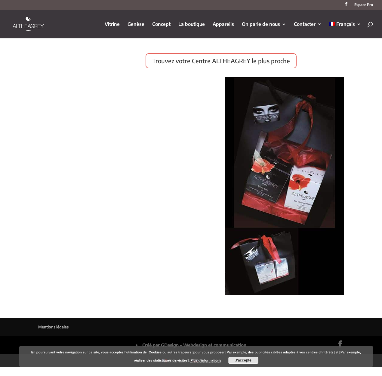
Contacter (305, 24)
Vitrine (112, 24)
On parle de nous (261, 24)
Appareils (223, 24)
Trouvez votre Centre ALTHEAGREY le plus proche (221, 60)
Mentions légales (53, 327)
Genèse (136, 24)
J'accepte (243, 360)
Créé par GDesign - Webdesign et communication (194, 345)
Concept (161, 24)
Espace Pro (363, 5)
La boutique (191, 24)
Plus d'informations (205, 360)
